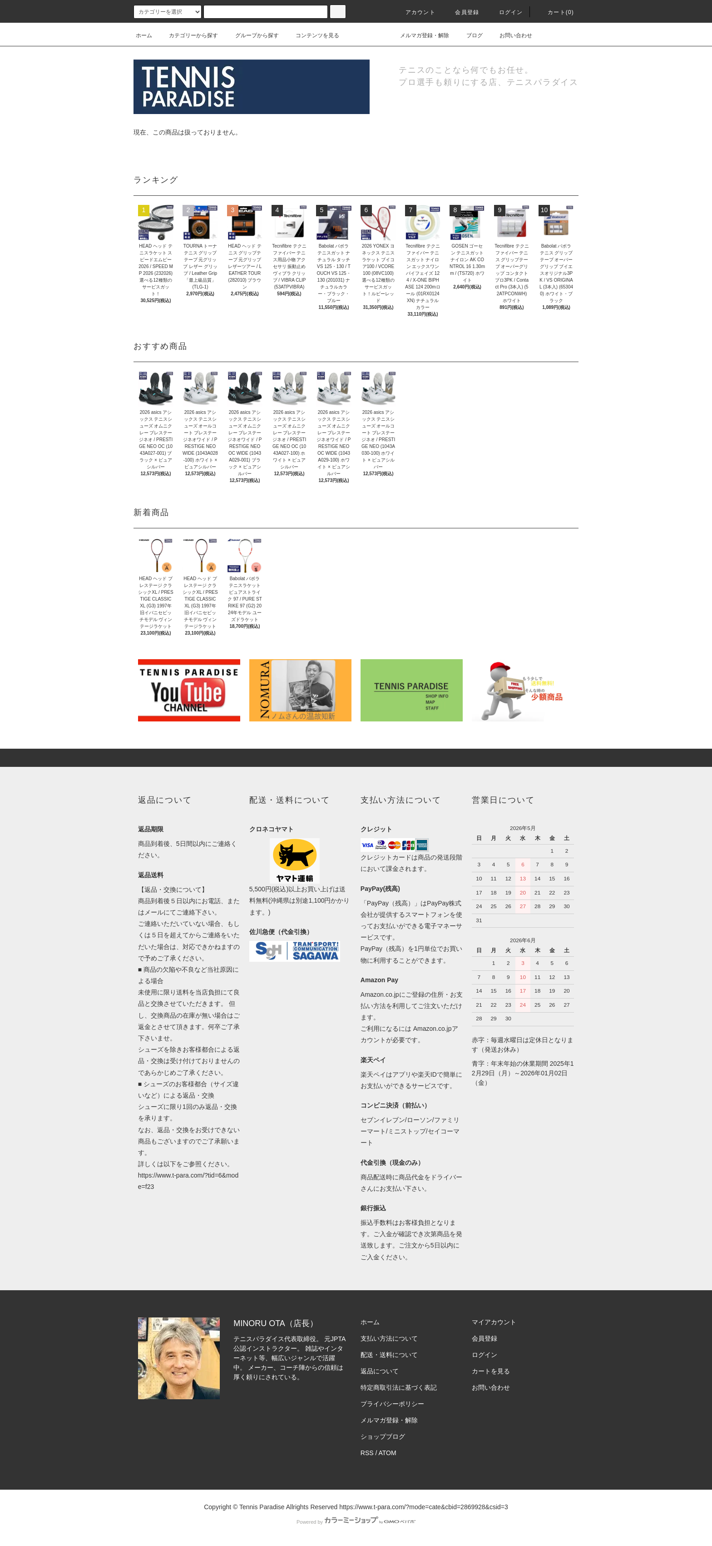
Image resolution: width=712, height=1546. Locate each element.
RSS (367, 1453)
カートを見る (491, 1371)
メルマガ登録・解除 (419, 35)
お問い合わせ (510, 35)
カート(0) (555, 12)
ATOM (387, 1453)
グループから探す (251, 35)
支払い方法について (389, 1338)
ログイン (505, 12)
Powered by (356, 1522)
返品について (380, 1371)
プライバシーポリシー (392, 1403)
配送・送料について (389, 1354)
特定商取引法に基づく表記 (399, 1387)
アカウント (415, 12)
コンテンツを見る (312, 35)
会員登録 (461, 12)
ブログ (469, 35)
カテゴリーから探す (188, 35)
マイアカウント (494, 1322)
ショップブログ (383, 1436)
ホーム (144, 35)
